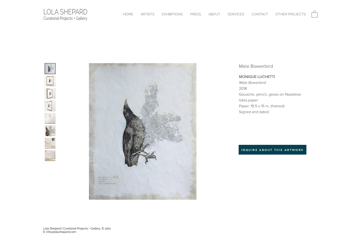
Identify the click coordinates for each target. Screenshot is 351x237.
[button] (291, 14)
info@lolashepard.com (61, 232)
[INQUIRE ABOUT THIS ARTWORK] (272, 150)
